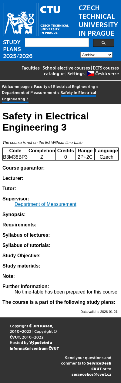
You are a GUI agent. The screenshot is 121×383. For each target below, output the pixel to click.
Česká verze (103, 73)
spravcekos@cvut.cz (91, 374)
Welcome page (16, 86)
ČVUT (15, 337)
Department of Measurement (29, 92)
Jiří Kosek (42, 325)
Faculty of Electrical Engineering (64, 86)
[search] (56, 42)
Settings (76, 73)
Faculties (31, 67)
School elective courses (66, 67)
